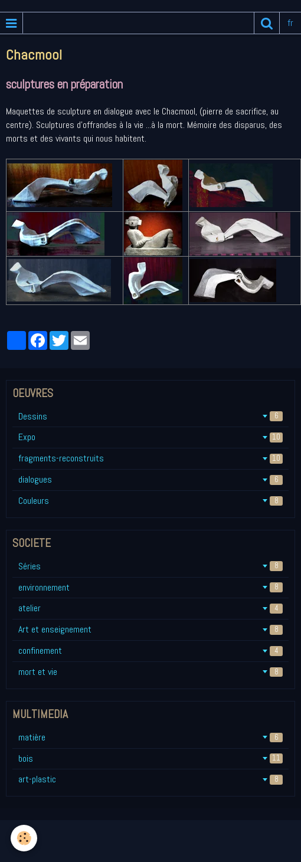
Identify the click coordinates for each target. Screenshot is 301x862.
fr (290, 23)
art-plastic (150, 779)
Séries (150, 566)
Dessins (150, 416)
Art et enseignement (150, 629)
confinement (150, 650)
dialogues (150, 479)
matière (150, 737)
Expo (150, 437)
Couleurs (150, 500)
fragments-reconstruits (150, 458)
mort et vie (150, 672)
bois (150, 758)
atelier (150, 608)
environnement (150, 587)
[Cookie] (24, 838)
